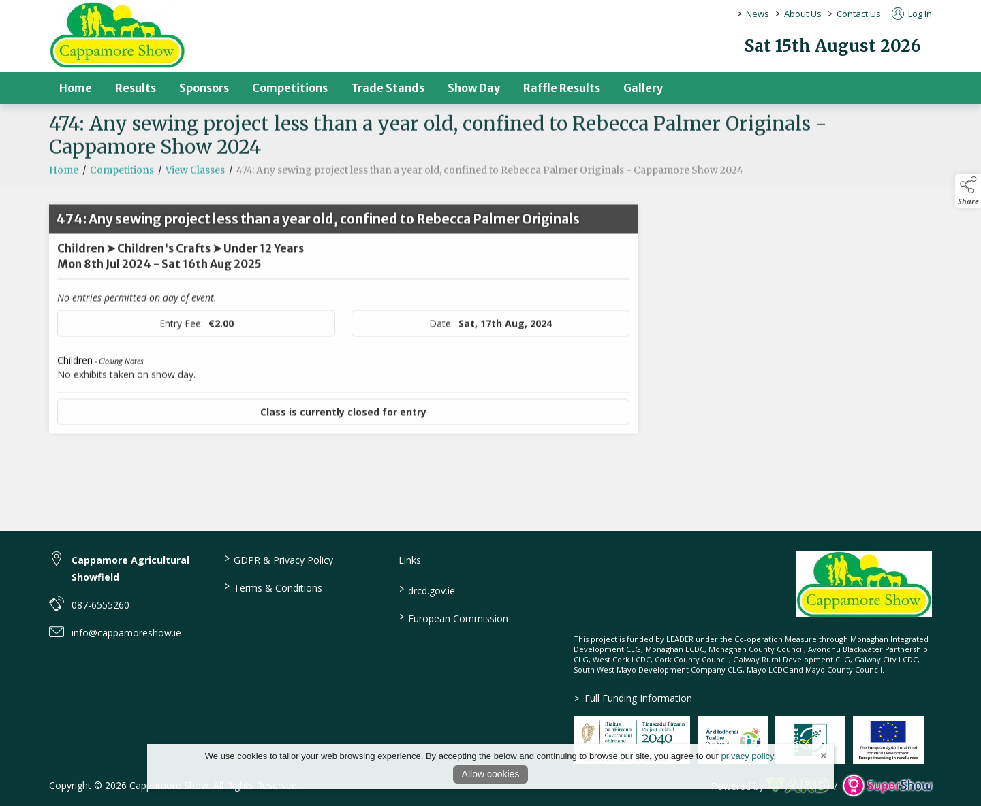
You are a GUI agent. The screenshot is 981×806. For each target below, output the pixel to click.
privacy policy (747, 756)
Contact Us (859, 13)
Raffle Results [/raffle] (561, 88)
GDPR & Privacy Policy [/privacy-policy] (278, 558)
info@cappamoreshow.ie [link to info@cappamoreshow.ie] (126, 632)
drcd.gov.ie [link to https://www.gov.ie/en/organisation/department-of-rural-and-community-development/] (427, 589)
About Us (803, 13)
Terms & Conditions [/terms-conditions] (273, 586)
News (757, 13)
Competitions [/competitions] (290, 88)
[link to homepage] (117, 35)
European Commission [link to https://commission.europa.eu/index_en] (453, 617)
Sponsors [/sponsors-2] (204, 88)
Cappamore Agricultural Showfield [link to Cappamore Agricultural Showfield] (130, 568)
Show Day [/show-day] (474, 88)
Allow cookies (491, 774)
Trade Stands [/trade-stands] (387, 88)
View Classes (195, 176)
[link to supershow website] (887, 785)
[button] (968, 191)
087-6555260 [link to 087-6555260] (100, 604)
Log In (912, 13)
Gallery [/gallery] (643, 88)
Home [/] (75, 88)
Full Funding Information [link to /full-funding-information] (633, 698)
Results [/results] (135, 88)
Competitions (122, 176)
